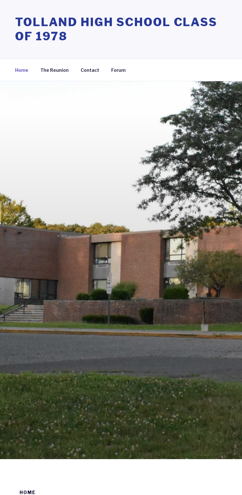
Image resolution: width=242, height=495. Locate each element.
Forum (118, 70)
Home (21, 70)
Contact (90, 70)
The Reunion (54, 70)
